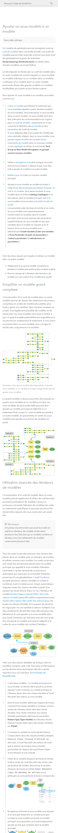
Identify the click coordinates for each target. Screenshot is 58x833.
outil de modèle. (22, 123)
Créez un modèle (15, 106)
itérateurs (43, 273)
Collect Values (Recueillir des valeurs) (26, 600)
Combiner (44, 577)
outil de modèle (10, 51)
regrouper (18, 146)
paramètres (13, 129)
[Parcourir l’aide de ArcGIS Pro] (26, 3)
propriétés (37, 126)
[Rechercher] (51, 3)
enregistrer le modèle (26, 162)
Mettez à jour (14, 175)
